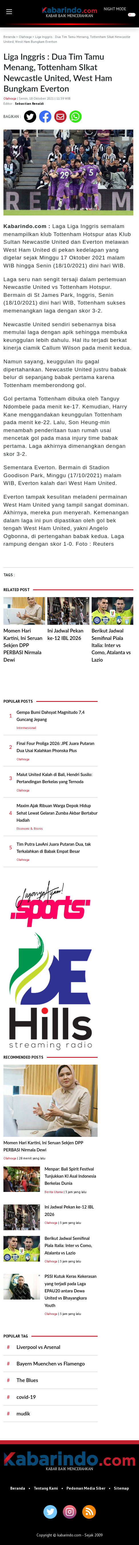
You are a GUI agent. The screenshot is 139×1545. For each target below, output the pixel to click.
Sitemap (121, 1488)
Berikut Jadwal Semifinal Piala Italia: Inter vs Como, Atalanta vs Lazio (111, 645)
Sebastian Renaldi (29, 103)
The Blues (27, 1380)
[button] (9, 11)
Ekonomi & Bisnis (30, 828)
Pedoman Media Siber (86, 1488)
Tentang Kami (46, 1488)
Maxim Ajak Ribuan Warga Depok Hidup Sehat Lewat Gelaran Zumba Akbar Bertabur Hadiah (57, 813)
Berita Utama (54, 1192)
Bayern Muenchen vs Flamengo (51, 1364)
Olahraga (25, 37)
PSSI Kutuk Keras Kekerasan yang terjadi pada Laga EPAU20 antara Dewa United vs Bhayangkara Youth (70, 1291)
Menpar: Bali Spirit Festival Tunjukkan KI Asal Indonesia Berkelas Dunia (70, 1176)
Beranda (9, 37)
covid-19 (26, 1397)
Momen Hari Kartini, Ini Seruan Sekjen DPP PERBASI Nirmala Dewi (22, 645)
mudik (23, 1414)
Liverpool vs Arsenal (38, 1347)
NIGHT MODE (115, 8)
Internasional (26, 728)
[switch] (132, 15)
